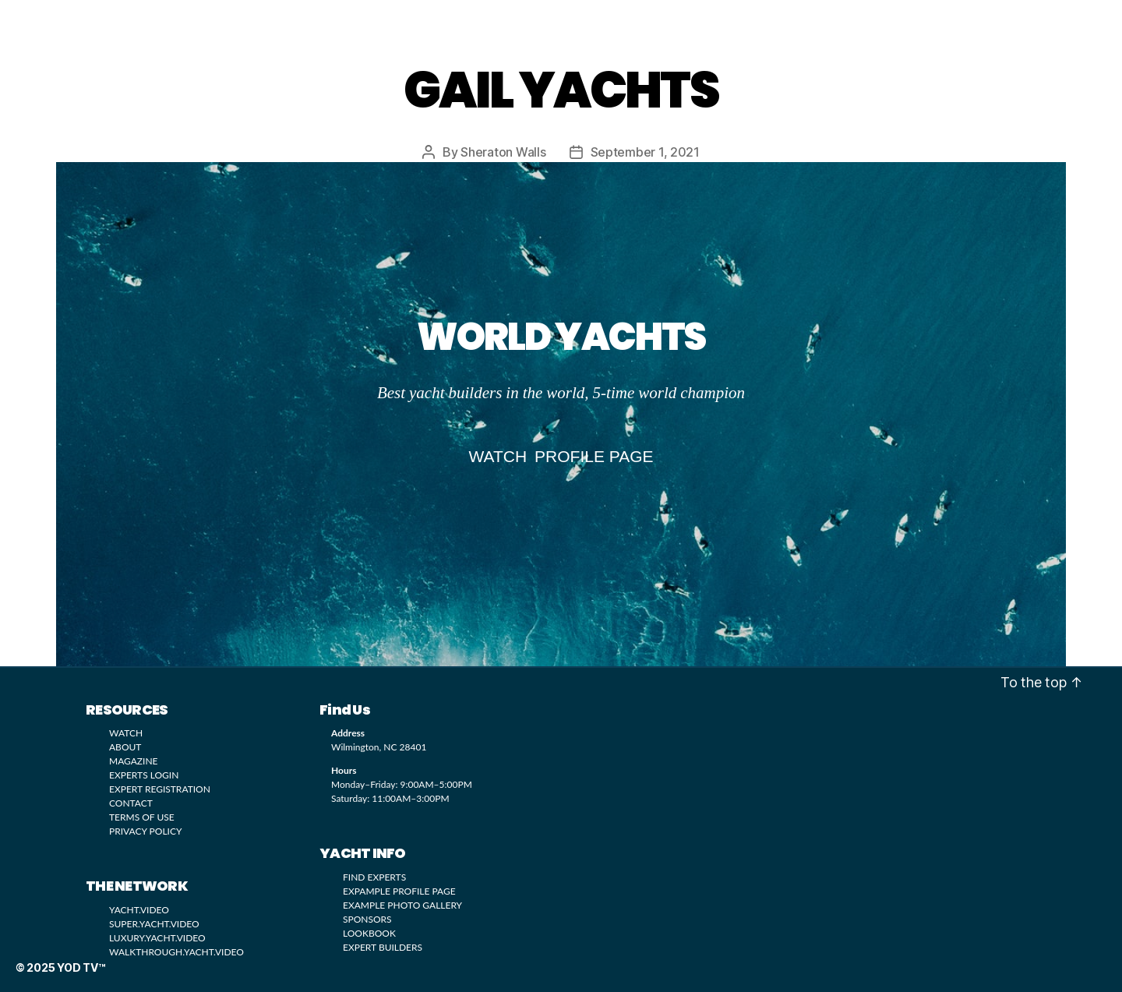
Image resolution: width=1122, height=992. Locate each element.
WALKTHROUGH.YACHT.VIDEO (176, 951)
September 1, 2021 (645, 152)
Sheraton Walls (502, 152)
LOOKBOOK (388, 19)
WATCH (309, 19)
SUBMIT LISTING (701, 20)
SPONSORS (367, 918)
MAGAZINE (585, 19)
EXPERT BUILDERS (382, 946)
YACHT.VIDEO (139, 909)
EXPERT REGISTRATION (159, 788)
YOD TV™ (96, 21)
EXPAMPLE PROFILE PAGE (399, 890)
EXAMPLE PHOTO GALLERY (402, 904)
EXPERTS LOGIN (143, 774)
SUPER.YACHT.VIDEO (154, 923)
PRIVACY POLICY (145, 830)
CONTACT (131, 802)
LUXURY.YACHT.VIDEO (157, 937)
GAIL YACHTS (561, 90)
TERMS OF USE (142, 816)
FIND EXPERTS (374, 876)
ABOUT (125, 746)
